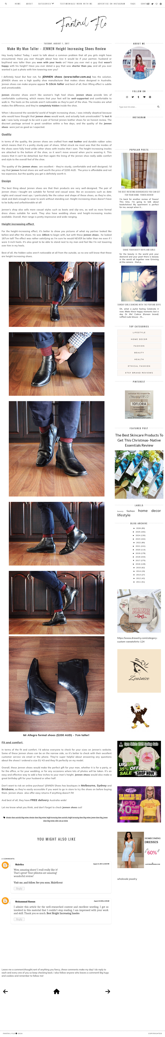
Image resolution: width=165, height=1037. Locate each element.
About (29, 4)
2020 (138, 550)
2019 (138, 553)
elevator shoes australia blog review (17, 817)
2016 (138, 564)
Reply (19, 888)
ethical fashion (139, 366)
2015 (138, 567)
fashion (139, 346)
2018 (138, 557)
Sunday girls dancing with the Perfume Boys (139, 304)
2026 (138, 528)
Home (18, 4)
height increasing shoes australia (57, 817)
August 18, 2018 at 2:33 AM (101, 901)
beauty (139, 352)
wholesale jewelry (127, 879)
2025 (138, 532)
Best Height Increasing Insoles (63, 913)
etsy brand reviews (139, 373)
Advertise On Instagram (111, 4)
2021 (138, 546)
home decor (139, 339)
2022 (138, 542)
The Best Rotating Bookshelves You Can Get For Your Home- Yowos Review (139, 193)
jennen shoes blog (97, 817)
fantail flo (9, 1033)
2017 (138, 560)
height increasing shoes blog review (79, 817)
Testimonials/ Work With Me (76, 4)
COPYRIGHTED (155, 1033)
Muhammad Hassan (25, 901)
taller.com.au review (61, 821)
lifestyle (139, 332)
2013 (138, 575)
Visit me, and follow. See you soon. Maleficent (38, 882)
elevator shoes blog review (37, 817)
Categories (44, 4)
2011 (138, 582)
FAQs (133, 4)
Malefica (19, 864)
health (139, 359)
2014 (138, 571)
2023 (138, 539)
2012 (138, 578)
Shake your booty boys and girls (139, 249)
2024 (138, 535)
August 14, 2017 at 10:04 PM (101, 864)
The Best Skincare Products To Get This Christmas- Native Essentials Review (139, 440)
